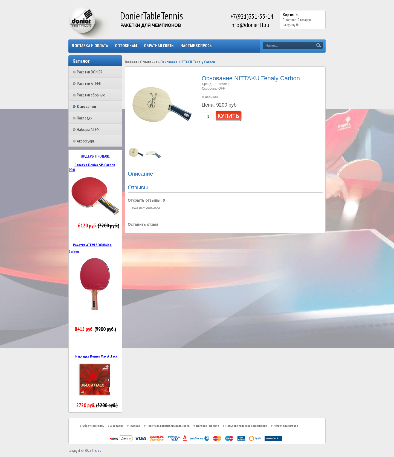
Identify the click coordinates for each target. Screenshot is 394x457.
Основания (86, 106)
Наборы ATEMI (88, 129)
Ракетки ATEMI (89, 83)
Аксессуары (86, 141)
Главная (131, 61)
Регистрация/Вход (286, 426)
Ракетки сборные (91, 95)
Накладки (84, 118)
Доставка (116, 426)
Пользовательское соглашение (246, 426)
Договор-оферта (207, 426)
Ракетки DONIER (89, 72)
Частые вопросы (197, 45)
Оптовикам (126, 45)
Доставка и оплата (90, 45)
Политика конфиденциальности (168, 426)
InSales (96, 450)
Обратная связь (159, 45)
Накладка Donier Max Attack (96, 356)
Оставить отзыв (143, 224)
